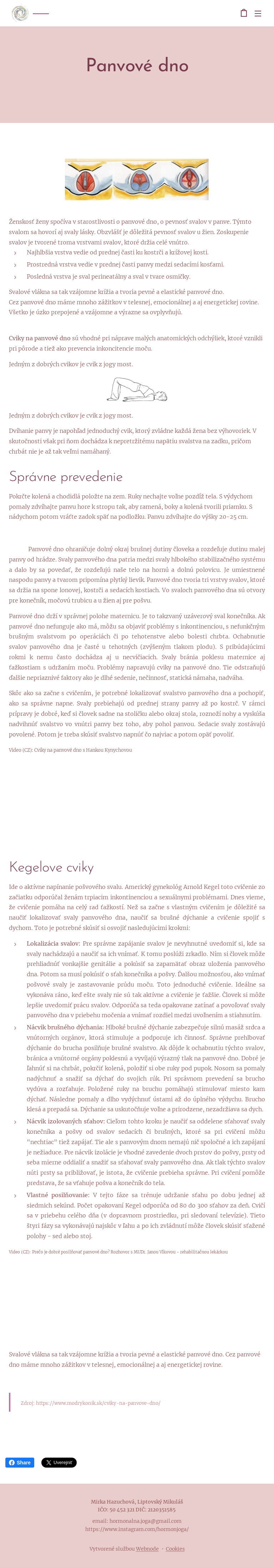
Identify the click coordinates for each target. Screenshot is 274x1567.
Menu (258, 13)
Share (20, 1462)
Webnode (147, 1549)
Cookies (175, 1549)
